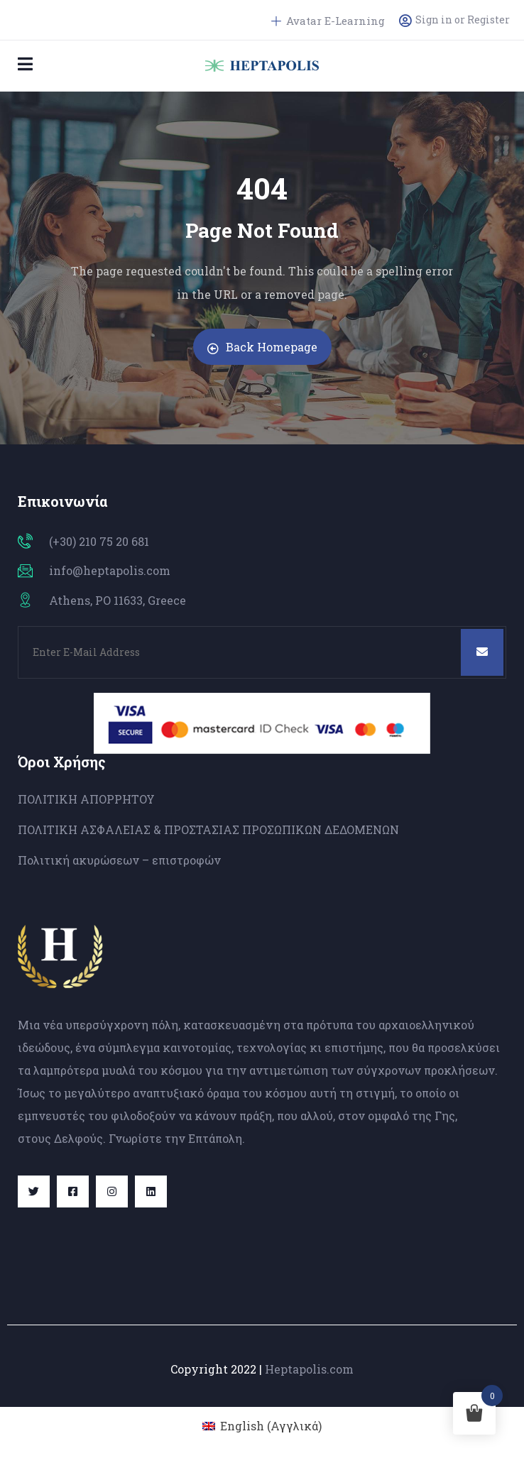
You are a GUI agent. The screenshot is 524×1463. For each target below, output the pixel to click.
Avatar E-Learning (328, 20)
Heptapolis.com (309, 1368)
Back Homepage (262, 346)
